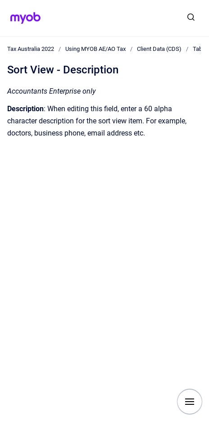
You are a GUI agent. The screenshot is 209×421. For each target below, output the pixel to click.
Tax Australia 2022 (30, 48)
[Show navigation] (189, 401)
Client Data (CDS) (159, 48)
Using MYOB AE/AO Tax (95, 48)
